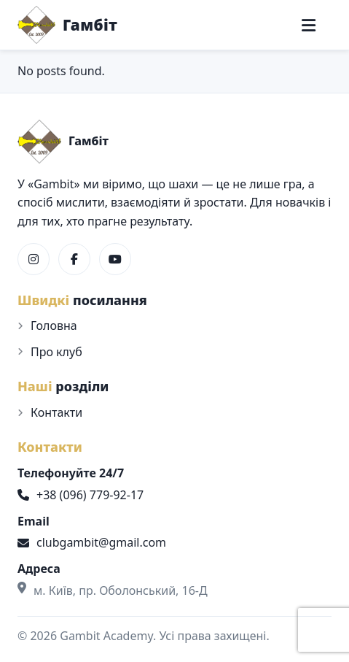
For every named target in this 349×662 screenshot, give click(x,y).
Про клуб (56, 352)
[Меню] (308, 25)
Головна (54, 325)
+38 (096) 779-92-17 (80, 495)
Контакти (56, 412)
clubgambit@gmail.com (91, 542)
